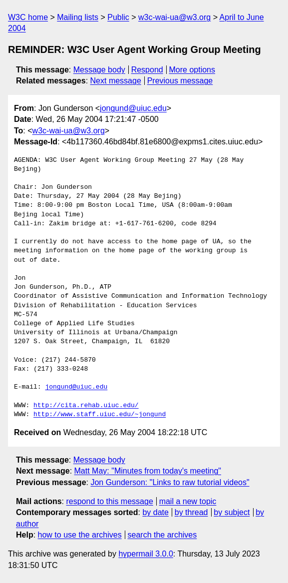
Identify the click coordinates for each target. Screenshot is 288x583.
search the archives (162, 535)
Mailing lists (77, 17)
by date (155, 512)
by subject (232, 512)
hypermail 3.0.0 (145, 554)
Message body (99, 69)
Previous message (180, 80)
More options (192, 69)
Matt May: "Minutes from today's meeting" (148, 471)
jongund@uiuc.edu (133, 108)
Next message (115, 80)
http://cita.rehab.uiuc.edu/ (86, 405)
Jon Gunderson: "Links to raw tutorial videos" (169, 482)
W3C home (28, 17)
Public (118, 17)
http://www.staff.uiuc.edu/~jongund (99, 414)
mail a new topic (188, 501)
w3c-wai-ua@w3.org (174, 17)
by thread (191, 512)
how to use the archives (80, 535)
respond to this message (109, 501)
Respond (147, 69)
